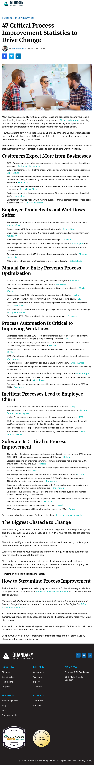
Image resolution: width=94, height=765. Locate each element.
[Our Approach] (15, 715)
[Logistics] (15, 686)
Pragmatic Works (16, 312)
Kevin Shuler (19, 48)
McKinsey (12, 236)
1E (67, 338)
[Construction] (15, 677)
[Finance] (15, 672)
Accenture (19, 387)
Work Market (13, 359)
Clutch (80, 474)
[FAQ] (15, 710)
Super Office (13, 173)
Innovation (51, 481)
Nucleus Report (82, 373)
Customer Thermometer (29, 166)
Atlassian (66, 239)
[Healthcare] (15, 681)
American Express (34, 203)
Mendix (61, 505)
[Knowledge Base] (15, 700)
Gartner (76, 295)
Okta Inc (67, 457)
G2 (26, 369)
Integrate (72, 316)
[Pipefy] (47, 681)
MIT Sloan (19, 305)
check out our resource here (70, 515)
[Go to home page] (13, 3)
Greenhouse (39, 380)
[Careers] (47, 705)
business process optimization (52, 591)
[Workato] (47, 677)
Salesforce (23, 182)
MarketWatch (62, 284)
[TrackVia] (47, 686)
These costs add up (70, 120)
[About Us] (47, 700)
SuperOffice (19, 196)
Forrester (74, 280)
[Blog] (15, 705)
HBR (81, 417)
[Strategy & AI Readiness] (78, 672)
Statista (42, 464)
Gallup (72, 406)
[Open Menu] (88, 3)
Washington (78, 243)
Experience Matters (30, 189)
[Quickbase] (47, 672)
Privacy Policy (85, 760)
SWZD (36, 470)
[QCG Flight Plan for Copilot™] (78, 678)
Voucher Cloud (14, 225)
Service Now (69, 229)
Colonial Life (75, 261)
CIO (79, 299)
